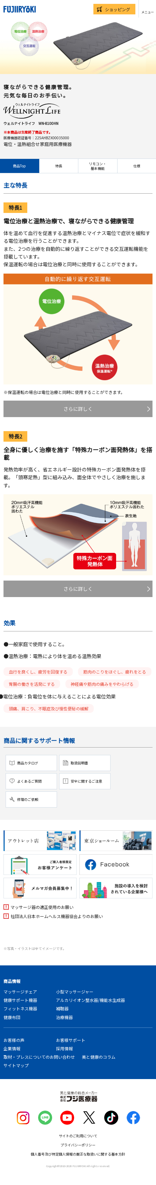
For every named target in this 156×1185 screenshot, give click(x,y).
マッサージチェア (20, 992)
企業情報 (11, 1048)
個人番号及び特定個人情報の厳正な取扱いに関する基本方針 (78, 1154)
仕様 (136, 165)
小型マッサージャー (74, 992)
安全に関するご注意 (86, 781)
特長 (58, 165)
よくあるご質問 (29, 781)
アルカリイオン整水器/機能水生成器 (90, 1000)
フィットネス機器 (20, 1008)
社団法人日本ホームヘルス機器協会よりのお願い (56, 916)
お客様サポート (70, 1040)
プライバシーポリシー (78, 1144)
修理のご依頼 (27, 799)
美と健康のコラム (98, 1057)
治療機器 (64, 1017)
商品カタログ (27, 762)
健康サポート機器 (20, 1000)
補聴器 (62, 1008)
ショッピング (117, 9)
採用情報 (64, 1048)
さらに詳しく (78, 408)
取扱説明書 (79, 762)
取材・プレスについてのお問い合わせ (39, 1057)
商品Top (19, 165)
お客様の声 (13, 1040)
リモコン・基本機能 (97, 166)
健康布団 (11, 1017)
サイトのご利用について (78, 1135)
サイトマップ (16, 1065)
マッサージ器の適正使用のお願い (41, 907)
